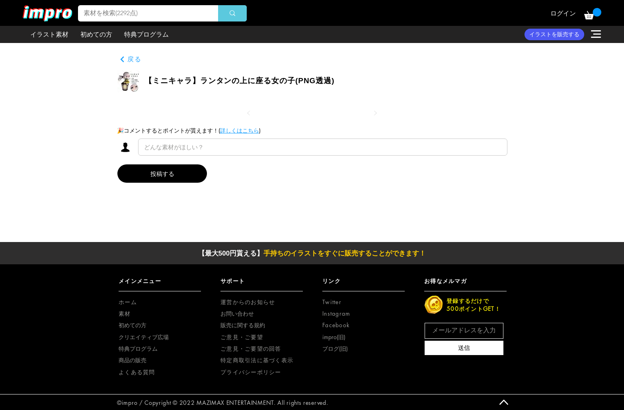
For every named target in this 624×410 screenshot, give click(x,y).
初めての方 (132, 325)
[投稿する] (162, 173)
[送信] (464, 348)
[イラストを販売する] (554, 34)
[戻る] (130, 59)
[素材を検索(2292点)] (142, 13)
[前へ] (249, 113)
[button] (592, 14)
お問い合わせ (237, 313)
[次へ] (375, 113)
